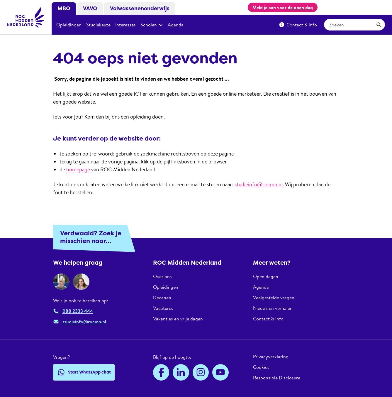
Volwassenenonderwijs (139, 8)
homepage (78, 169)
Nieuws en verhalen (273, 308)
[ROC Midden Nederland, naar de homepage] (26, 17)
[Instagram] (201, 372)
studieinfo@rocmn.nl (259, 184)
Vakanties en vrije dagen (178, 318)
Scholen (151, 24)
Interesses (125, 24)
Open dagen (265, 276)
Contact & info (298, 24)
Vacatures (163, 308)
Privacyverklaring (271, 357)
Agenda (176, 24)
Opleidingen (69, 24)
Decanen (162, 297)
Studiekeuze (98, 24)
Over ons (162, 276)
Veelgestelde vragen (273, 297)
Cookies (261, 367)
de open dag (300, 7)
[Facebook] (161, 372)
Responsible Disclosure (276, 377)
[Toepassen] (378, 24)
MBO (63, 8)
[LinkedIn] (181, 372)
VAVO (90, 8)
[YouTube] (220, 372)
